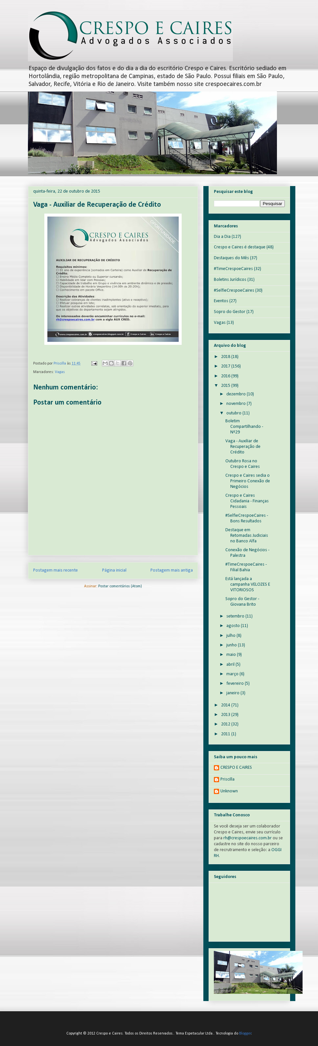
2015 (226, 385)
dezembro (236, 394)
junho (232, 645)
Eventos (221, 301)
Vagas (60, 372)
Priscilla (227, 779)
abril (231, 664)
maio (231, 654)
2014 (226, 705)
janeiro (233, 693)
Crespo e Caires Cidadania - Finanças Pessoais (247, 501)
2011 (226, 734)
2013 (226, 714)
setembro (235, 616)
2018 (226, 356)
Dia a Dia (222, 236)
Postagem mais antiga (171, 570)
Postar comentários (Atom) (120, 586)
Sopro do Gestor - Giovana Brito (242, 601)
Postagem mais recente (55, 570)
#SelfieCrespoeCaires (234, 290)
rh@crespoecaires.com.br (247, 838)
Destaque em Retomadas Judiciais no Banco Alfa (246, 536)
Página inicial (114, 570)
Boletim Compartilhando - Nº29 (244, 427)
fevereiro (235, 683)
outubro (234, 413)
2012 (226, 724)
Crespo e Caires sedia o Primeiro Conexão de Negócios (247, 481)
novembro (236, 403)
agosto (233, 625)
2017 (226, 366)
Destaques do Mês (231, 258)
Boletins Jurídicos (230, 279)
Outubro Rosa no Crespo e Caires (242, 464)
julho (231, 635)
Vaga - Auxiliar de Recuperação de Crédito (243, 447)
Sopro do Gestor (229, 311)
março (232, 674)
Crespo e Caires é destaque (239, 247)
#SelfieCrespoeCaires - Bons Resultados (246, 518)
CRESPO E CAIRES (236, 767)
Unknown (229, 791)
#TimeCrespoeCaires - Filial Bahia (246, 567)
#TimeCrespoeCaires (233, 268)
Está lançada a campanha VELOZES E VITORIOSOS (247, 584)
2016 (226, 376)
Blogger (245, 1034)
